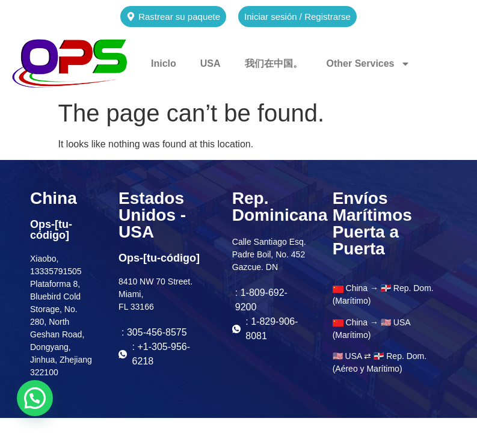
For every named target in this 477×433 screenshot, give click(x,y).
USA (210, 63)
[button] (35, 398)
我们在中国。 (274, 63)
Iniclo (163, 63)
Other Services (368, 64)
